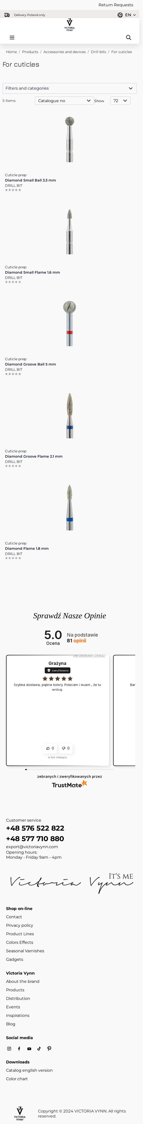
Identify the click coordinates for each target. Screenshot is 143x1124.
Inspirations (17, 1015)
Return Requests (116, 5)
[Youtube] (29, 1049)
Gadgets (14, 959)
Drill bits (98, 52)
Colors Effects (19, 942)
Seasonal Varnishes (25, 951)
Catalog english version (29, 1070)
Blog (10, 1024)
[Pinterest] (49, 1049)
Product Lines (20, 933)
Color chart (17, 1078)
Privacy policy (19, 925)
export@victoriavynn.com (32, 846)
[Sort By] (64, 100)
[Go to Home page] (69, 25)
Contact (14, 916)
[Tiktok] (39, 1049)
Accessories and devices (64, 52)
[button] (70, 88)
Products (30, 52)
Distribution (18, 998)
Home (11, 52)
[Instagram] (9, 1049)
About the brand (22, 981)
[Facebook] (19, 1049)
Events (13, 1007)
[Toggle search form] (128, 37)
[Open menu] (12, 38)
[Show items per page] (120, 100)
